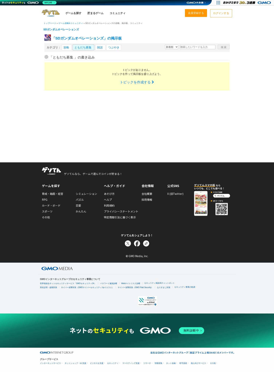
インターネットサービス (50, 363)
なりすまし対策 (163, 287)
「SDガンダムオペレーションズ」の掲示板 (87, 38)
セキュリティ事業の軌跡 (184, 287)
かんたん (81, 211)
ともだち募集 (83, 47)
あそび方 (109, 194)
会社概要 (147, 194)
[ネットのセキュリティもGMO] (29, 2)
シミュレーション (86, 194)
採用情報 (147, 199)
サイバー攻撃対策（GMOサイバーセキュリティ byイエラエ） (87, 287)
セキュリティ (113, 363)
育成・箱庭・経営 (52, 194)
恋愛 (78, 205)
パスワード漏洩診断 (108, 283)
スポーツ (47, 211)
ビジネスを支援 (96, 363)
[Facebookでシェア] (137, 243)
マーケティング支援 (130, 363)
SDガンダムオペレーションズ (61, 29)
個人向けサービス (198, 363)
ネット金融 (171, 363)
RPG (44, 199)
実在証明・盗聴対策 (48, 287)
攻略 (66, 47)
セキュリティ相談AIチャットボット (159, 283)
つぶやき (113, 47)
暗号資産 (183, 363)
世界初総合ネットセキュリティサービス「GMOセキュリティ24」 (68, 283)
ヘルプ (108, 199)
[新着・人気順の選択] (171, 47)
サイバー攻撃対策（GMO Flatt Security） (135, 287)
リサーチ (147, 363)
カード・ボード (51, 205)
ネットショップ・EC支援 (75, 363)
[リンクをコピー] (146, 243)
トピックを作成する (137, 82)
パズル (80, 199)
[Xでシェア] (128, 243)
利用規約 (109, 205)
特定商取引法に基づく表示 (120, 217)
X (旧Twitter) (175, 194)
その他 (46, 217)
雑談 (100, 47)
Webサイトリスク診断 (130, 283)
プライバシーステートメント (121, 211)
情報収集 (158, 363)
